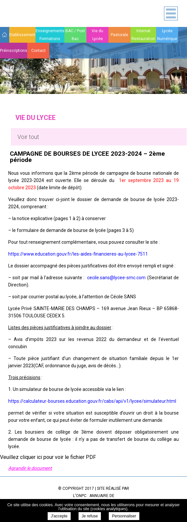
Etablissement (22, 35)
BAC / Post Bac (75, 35)
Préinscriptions (13, 50)
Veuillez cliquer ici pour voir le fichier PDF (48, 457)
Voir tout (28, 136)
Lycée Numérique (167, 35)
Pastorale (119, 35)
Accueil (5, 34)
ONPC (81, 495)
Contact (38, 50)
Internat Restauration (143, 35)
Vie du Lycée (97, 35)
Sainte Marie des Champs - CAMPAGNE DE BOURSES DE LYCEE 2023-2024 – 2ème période (22, 14)
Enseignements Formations (49, 35)
